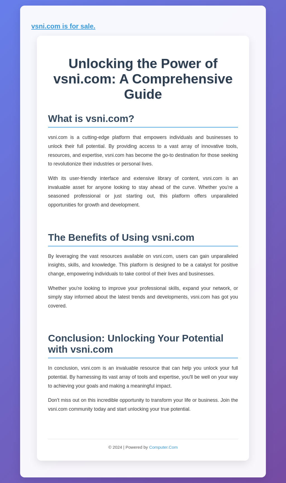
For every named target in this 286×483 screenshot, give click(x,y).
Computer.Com (163, 447)
